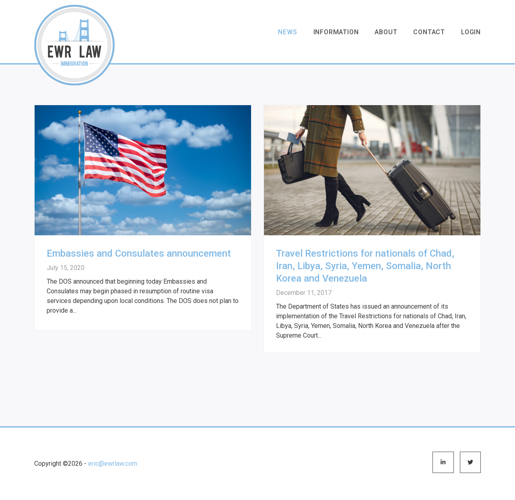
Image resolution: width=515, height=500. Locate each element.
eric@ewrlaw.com (112, 463)
